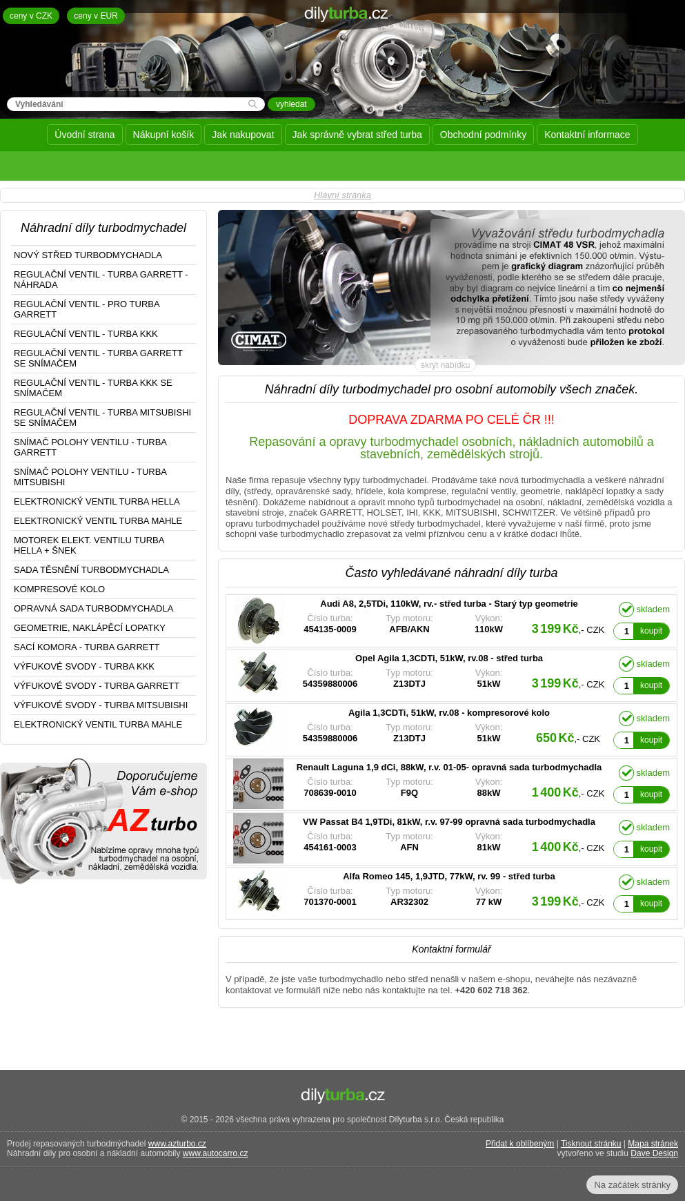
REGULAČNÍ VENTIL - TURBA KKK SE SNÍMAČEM (93, 388)
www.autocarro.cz (215, 1153)
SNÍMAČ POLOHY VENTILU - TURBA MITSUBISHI (90, 477)
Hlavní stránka (342, 195)
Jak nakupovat (243, 134)
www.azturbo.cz (177, 1144)
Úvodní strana (84, 134)
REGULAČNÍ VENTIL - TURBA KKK (86, 334)
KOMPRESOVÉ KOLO (59, 589)
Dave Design (654, 1153)
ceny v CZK (31, 16)
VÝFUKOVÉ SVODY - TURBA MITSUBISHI (101, 705)
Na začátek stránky (632, 1185)
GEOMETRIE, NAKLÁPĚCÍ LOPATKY (90, 628)
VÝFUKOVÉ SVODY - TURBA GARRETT (96, 686)
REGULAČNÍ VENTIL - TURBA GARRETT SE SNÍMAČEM (98, 358)
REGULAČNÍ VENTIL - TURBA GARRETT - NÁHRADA (101, 279)
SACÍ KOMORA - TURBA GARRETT (86, 647)
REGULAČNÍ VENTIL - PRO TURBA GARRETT (87, 309)
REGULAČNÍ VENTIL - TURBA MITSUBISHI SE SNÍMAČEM (102, 417)
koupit (651, 631)
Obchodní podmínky (483, 134)
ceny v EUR (95, 16)
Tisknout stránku (591, 1144)
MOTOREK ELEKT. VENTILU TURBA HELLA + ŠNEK (89, 545)
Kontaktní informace (587, 134)
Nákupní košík (164, 134)
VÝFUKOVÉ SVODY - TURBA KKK (84, 666)
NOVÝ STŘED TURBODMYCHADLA (88, 255)
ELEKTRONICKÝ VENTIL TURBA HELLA (97, 501)
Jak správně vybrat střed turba (357, 134)
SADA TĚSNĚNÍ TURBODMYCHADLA (91, 570)
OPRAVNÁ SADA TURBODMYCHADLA (93, 608)
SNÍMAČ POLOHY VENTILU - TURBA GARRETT (90, 447)
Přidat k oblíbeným (520, 1144)
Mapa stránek (653, 1144)
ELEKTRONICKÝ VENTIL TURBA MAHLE (98, 521)
